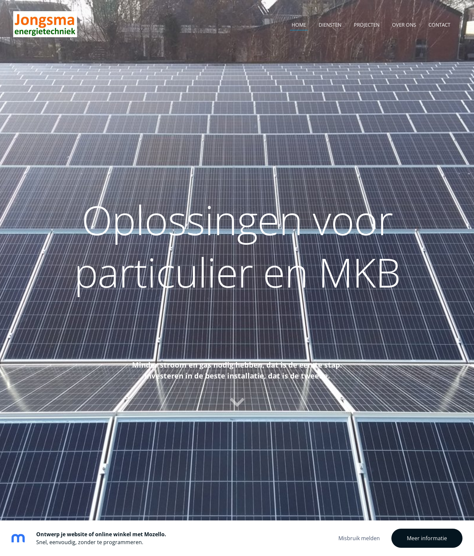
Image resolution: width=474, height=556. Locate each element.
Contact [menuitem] (439, 24)
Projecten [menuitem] (367, 24)
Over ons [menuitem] (404, 24)
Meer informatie (427, 538)
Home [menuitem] (299, 24)
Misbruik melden (359, 538)
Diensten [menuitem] (330, 24)
